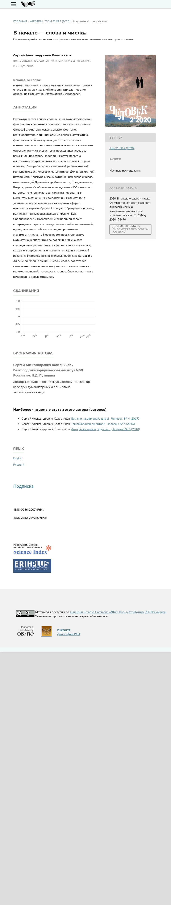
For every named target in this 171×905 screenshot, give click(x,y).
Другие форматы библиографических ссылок (129, 229)
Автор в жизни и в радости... (90, 429)
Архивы (36, 21)
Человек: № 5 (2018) (126, 429)
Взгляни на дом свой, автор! (90, 418)
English (17, 458)
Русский (18, 464)
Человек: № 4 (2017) (125, 418)
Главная (20, 21)
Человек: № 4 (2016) (121, 423)
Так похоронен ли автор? (88, 423)
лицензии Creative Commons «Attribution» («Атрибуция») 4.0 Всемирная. (118, 612)
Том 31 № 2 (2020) (57, 21)
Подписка (23, 486)
